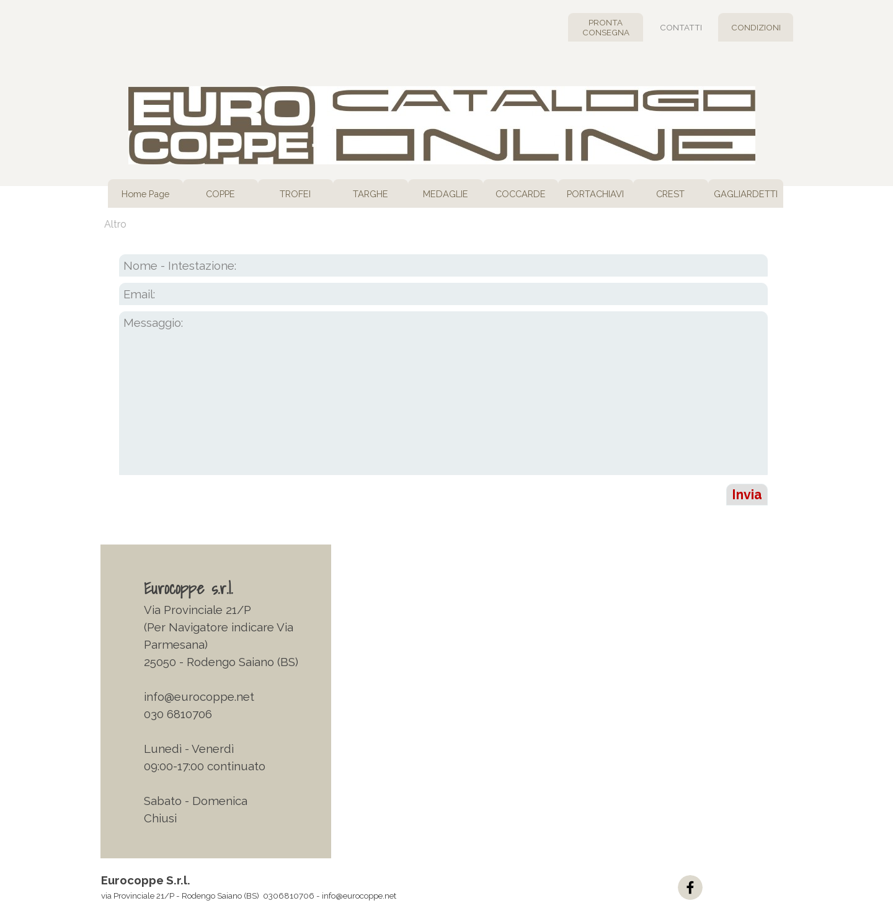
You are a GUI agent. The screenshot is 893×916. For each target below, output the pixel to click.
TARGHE (370, 194)
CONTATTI (681, 27)
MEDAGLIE (445, 194)
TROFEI (295, 194)
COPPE (220, 194)
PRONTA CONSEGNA (605, 27)
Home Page (145, 194)
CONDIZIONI (756, 27)
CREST (670, 194)
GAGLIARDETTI (746, 194)
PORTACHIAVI (595, 194)
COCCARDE (520, 194)
